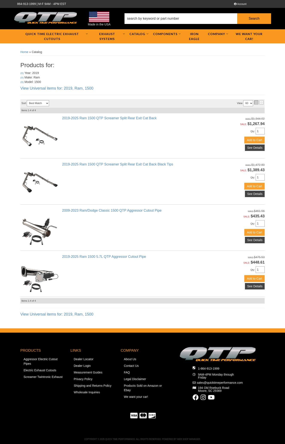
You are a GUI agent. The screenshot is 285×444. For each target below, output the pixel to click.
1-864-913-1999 (208, 368)
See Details (254, 147)
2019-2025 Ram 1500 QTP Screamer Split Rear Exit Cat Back (109, 118)
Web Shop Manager (188, 439)
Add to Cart (254, 140)
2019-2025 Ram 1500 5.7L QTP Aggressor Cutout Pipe (104, 256)
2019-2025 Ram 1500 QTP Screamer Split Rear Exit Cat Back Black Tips (117, 164)
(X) (22, 73)
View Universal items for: (56, 88)
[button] (197, 18)
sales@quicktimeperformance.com (220, 382)
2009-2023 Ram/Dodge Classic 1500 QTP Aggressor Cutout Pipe (112, 210)
